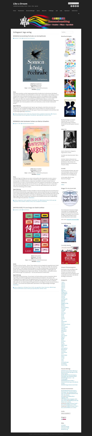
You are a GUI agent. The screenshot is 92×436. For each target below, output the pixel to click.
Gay (30, 113)
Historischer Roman (36, 113)
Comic (62, 311)
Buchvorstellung (64, 307)
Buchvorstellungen (30, 10)
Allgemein (63, 290)
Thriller (62, 358)
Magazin (63, 337)
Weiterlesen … (28, 111)
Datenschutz (75, 10)
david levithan (21, 288)
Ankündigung (64, 293)
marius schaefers (21, 201)
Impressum (67, 10)
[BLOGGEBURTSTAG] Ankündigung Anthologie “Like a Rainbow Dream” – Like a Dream (69, 392)
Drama (25, 113)
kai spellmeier (33, 115)
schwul (49, 115)
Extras (38, 10)
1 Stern (62, 282)
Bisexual (63, 301)
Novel (62, 342)
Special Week (64, 355)
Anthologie (26, 287)
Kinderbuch (63, 331)
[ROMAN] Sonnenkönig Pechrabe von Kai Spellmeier (29, 36)
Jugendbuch (42, 113)
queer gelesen (64, 348)
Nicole (62, 396)
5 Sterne (63, 287)
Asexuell (63, 297)
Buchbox (63, 306)
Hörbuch (63, 325)
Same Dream (64, 352)
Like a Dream (20, 3)
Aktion (62, 289)
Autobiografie (64, 299)
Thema (62, 356)
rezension (46, 115)
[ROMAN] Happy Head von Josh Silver (69, 384)
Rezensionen (21, 10)
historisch (23, 115)
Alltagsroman (20, 113)
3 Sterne (15, 200)
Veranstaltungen (65, 362)
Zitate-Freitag (64, 365)
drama (14, 115)
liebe (43, 115)
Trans (39, 200)
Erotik (62, 316)
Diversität (63, 313)
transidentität (44, 201)
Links (61, 10)
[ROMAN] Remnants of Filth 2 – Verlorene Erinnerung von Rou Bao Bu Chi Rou (69, 382)
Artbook (63, 296)
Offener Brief (64, 345)
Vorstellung (63, 363)
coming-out (54, 113)
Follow (62, 184)
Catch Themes (60, 434)
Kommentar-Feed (65, 428)
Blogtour (63, 304)
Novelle (63, 344)
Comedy (63, 310)
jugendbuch (28, 115)
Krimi (62, 332)
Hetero (62, 323)
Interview (63, 328)
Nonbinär (63, 341)
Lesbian (63, 334)
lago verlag (39, 115)
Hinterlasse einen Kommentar (29, 38)
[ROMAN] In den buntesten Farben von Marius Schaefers (31, 121)
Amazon (38, 89)
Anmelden (63, 425)
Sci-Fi (62, 353)
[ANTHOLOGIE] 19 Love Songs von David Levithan (28, 207)
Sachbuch (63, 351)
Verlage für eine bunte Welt (73, 219)
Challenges (51, 10)
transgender (38, 201)
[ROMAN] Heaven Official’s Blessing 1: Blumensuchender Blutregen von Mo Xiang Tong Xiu (69, 372)
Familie (28, 113)
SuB (57, 10)
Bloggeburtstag (64, 303)
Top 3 (62, 359)
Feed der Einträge (65, 426)
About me (44, 10)
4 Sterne (15, 113)
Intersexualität (64, 327)
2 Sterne (63, 283)
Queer (43, 287)
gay (20, 115)
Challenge (63, 308)
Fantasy (63, 318)
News (62, 339)
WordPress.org (64, 429)
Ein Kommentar (26, 209)
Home (14, 10)
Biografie (63, 300)
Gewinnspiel (64, 321)
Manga (62, 338)
